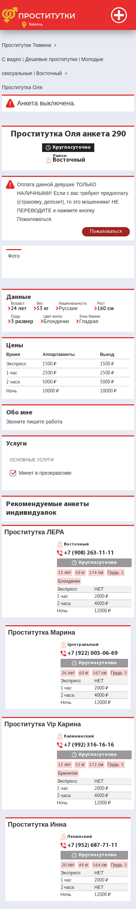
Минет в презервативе (45, 473)
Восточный (69, 159)
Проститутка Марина (41, 632)
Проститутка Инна (37, 824)
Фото (14, 256)
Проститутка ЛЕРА (34, 532)
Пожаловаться (106, 231)
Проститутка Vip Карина (42, 724)
